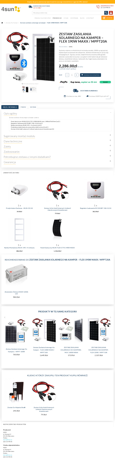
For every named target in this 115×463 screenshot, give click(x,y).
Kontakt (90, 18)
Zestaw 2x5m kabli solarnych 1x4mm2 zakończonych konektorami (57, 209)
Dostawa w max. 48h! (73, 96)
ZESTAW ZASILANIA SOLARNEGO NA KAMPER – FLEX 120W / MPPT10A (99, 349)
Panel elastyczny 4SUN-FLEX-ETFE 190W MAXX (57, 248)
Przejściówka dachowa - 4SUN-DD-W (19, 208)
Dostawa (74, 18)
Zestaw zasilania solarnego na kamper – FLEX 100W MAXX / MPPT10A (43, 349)
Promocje (57, 18)
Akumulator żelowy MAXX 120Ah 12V (16, 293)
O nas (66, 18)
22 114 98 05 (105, 7)
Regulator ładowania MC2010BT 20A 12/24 (95, 208)
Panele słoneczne (43, 18)
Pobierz (23, 107)
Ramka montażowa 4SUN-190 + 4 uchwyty (19, 248)
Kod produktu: (63, 46)
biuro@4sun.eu (7, 439)
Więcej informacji (10, 107)
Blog (82, 18)
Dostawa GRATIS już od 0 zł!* (99, 96)
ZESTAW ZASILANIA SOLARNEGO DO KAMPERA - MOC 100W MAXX (71, 349)
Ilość (60, 75)
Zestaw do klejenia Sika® (16, 407)
